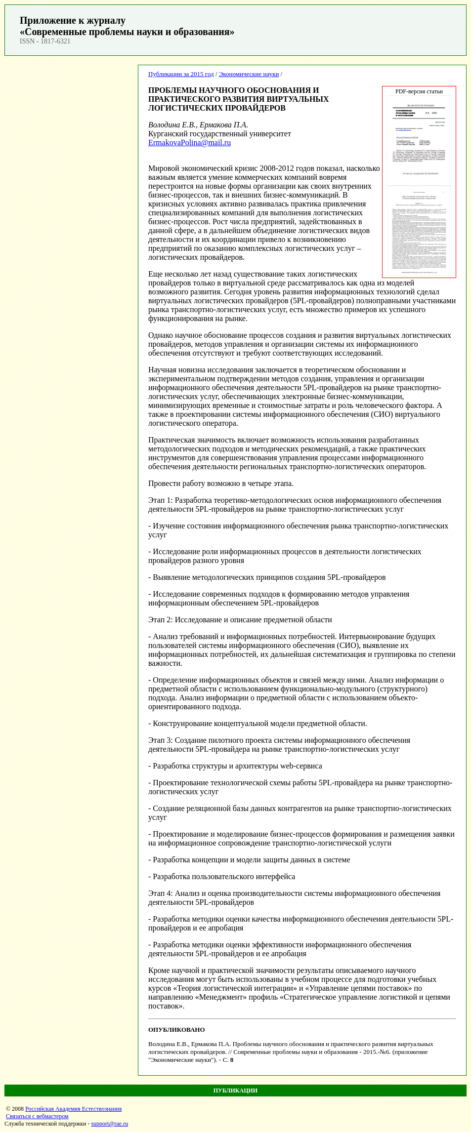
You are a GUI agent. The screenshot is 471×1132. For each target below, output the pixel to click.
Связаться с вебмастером (37, 1116)
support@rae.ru (109, 1123)
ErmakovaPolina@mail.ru (189, 142)
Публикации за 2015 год (181, 74)
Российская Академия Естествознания (73, 1108)
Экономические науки (249, 74)
